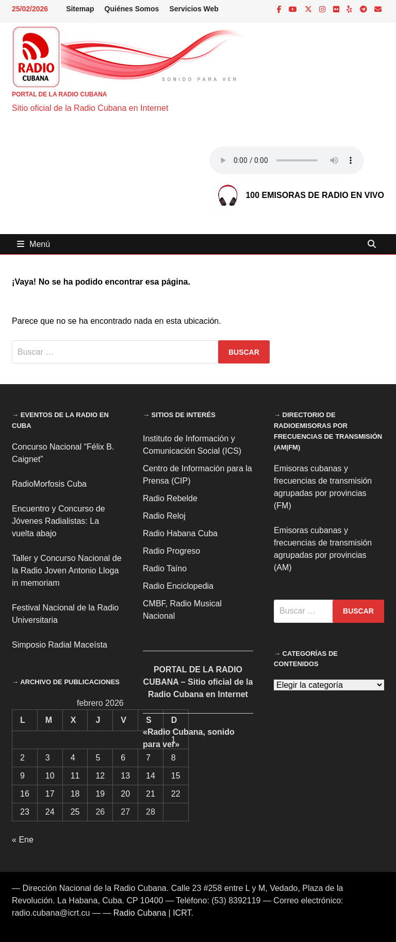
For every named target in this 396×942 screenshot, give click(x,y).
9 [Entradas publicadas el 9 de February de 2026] (22, 775)
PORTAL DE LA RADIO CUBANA (59, 94)
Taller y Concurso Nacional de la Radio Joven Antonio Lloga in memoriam (67, 570)
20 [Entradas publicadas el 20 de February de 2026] (125, 793)
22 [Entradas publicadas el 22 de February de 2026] (175, 793)
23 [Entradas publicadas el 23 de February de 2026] (24, 811)
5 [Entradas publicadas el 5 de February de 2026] (97, 757)
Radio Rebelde (170, 498)
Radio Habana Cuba (180, 533)
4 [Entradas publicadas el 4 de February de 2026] (73, 757)
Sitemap (80, 9)
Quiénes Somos (132, 9)
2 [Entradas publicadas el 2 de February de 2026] (22, 757)
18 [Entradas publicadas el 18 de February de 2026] (75, 793)
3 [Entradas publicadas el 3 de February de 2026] (47, 757)
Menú (33, 244)
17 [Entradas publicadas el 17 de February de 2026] (50, 793)
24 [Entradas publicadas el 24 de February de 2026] (50, 811)
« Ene (23, 839)
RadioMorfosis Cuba (49, 484)
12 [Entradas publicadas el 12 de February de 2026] (100, 775)
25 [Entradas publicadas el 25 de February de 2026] (75, 811)
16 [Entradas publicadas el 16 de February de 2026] (24, 793)
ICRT (182, 912)
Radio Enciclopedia (178, 586)
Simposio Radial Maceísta (59, 644)
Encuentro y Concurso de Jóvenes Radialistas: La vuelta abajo (58, 521)
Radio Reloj (164, 515)
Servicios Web (193, 9)
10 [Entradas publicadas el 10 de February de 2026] (50, 775)
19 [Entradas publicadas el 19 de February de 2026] (100, 793)
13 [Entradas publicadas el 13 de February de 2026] (125, 775)
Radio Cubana (139, 912)
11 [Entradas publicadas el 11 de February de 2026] (75, 775)
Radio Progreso (171, 551)
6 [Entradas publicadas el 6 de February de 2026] (123, 757)
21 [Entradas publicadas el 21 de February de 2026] (150, 793)
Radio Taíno (165, 568)
